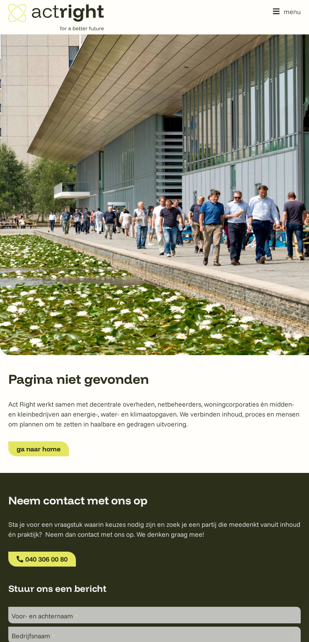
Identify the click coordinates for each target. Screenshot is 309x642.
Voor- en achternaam (45, 616)
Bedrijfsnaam (33, 635)
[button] (287, 11)
